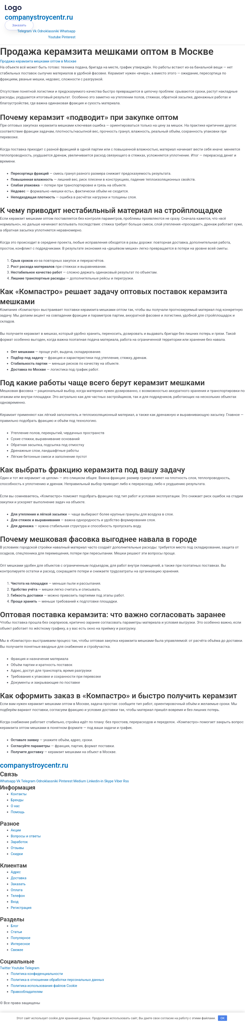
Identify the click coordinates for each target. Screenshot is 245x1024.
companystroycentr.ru (42, 17)
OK (223, 1018)
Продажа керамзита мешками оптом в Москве (39, 61)
